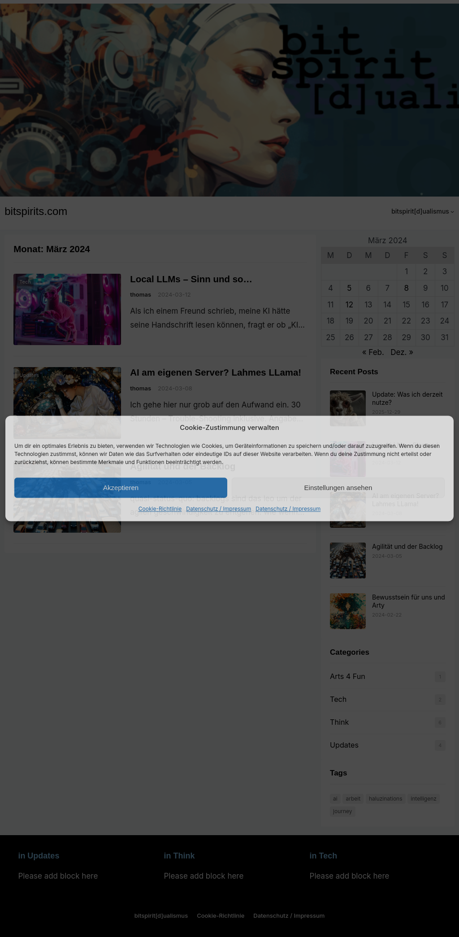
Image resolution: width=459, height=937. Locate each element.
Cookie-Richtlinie (160, 508)
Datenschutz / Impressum (218, 508)
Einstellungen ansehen (338, 487)
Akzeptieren (121, 487)
